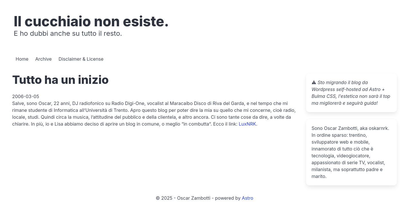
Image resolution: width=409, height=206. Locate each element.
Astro (247, 198)
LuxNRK (247, 124)
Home (22, 59)
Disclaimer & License (81, 59)
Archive (43, 59)
